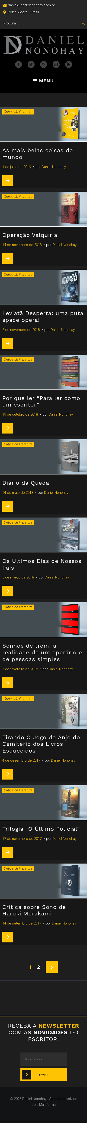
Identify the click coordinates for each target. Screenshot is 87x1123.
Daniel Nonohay (54, 167)
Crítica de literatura (17, 112)
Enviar (43, 1074)
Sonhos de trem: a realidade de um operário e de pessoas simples (42, 652)
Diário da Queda (25, 483)
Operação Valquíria (30, 235)
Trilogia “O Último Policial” (41, 829)
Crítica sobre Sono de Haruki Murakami (34, 910)
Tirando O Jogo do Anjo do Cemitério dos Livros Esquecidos (41, 744)
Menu (43, 81)
